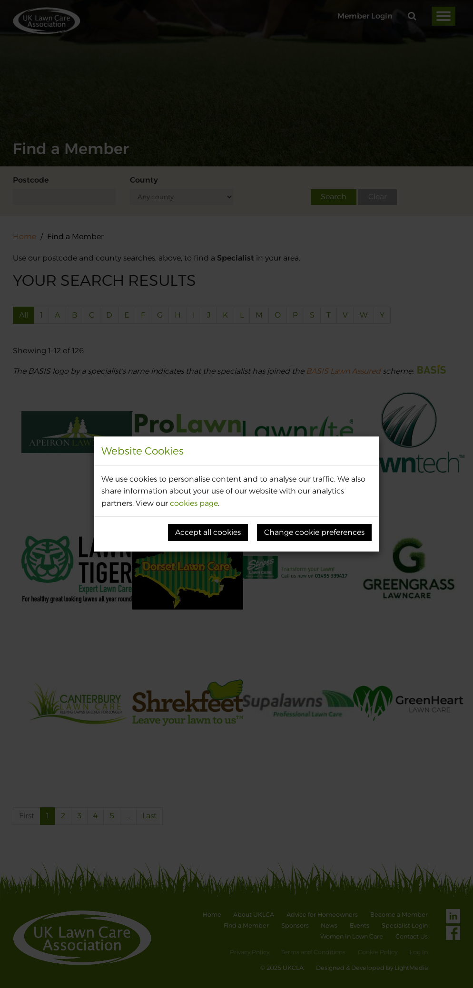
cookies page (194, 503)
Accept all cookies (208, 532)
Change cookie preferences (314, 532)
